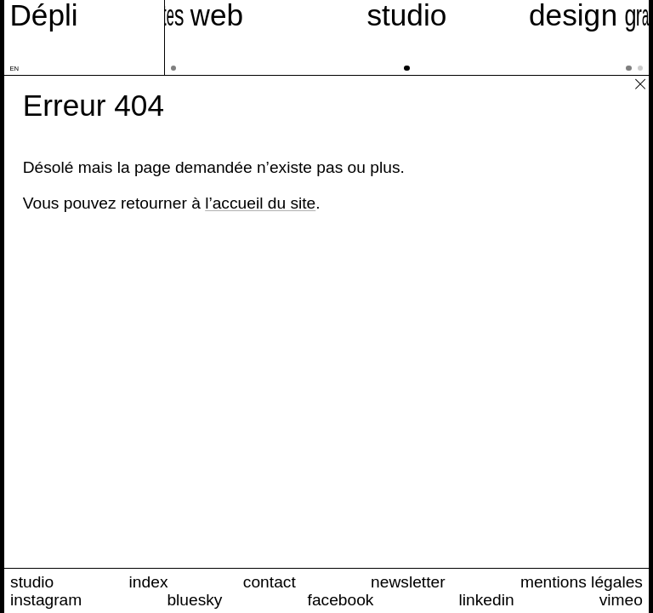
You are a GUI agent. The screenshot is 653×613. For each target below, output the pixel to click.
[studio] (407, 37)
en (14, 68)
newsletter (408, 582)
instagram (46, 600)
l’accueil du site (260, 203)
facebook (341, 600)
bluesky (194, 600)
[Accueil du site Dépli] (43, 15)
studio (32, 582)
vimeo (621, 600)
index (148, 582)
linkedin (486, 600)
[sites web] (181, 37)
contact (269, 582)
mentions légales (581, 582)
